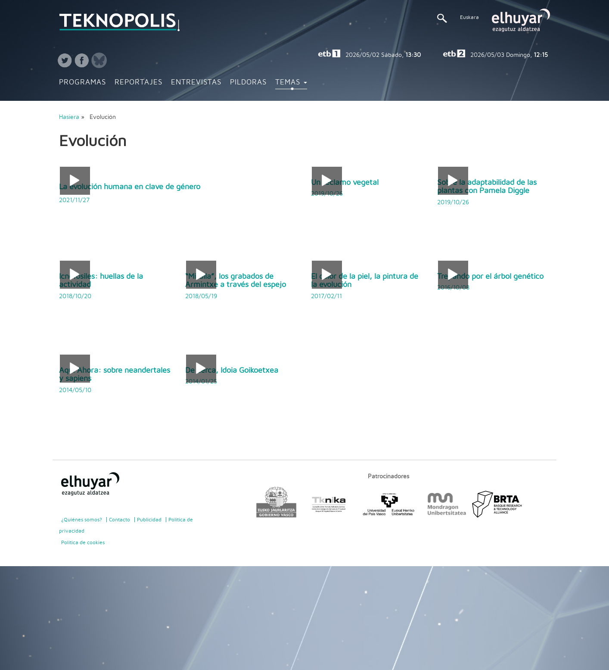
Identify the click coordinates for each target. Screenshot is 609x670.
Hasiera (69, 117)
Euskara (469, 17)
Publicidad (149, 519)
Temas (291, 82)
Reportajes (138, 82)
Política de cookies (83, 542)
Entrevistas (196, 82)
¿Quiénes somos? (81, 519)
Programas (82, 82)
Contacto (119, 519)
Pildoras (248, 82)
